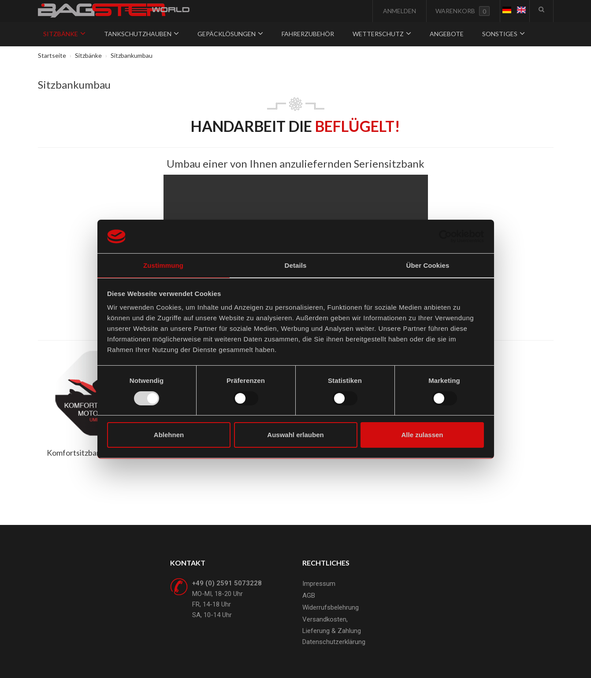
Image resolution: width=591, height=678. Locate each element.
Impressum (318, 584)
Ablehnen (169, 434)
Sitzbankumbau (74, 84)
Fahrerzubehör (308, 33)
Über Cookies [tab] (428, 265)
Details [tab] (296, 265)
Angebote (447, 33)
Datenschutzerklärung (333, 642)
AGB (308, 595)
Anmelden (399, 11)
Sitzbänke (64, 33)
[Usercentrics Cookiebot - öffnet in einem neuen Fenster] (445, 236)
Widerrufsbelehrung (330, 607)
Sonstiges (503, 33)
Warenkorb (462, 11)
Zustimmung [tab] (163, 265)
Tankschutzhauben (141, 33)
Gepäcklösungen (230, 33)
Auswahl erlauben (295, 434)
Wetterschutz (382, 33)
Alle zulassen (422, 434)
